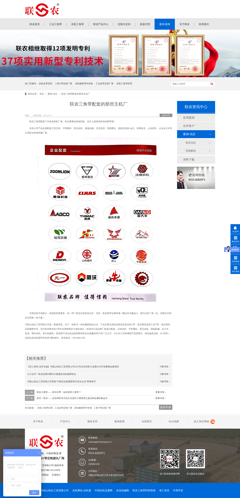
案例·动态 (53, 94)
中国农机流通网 (103, 490)
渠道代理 (145, 24)
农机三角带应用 (124, 83)
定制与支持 (124, 24)
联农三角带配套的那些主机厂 (75, 94)
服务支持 (92, 421)
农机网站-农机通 (81, 490)
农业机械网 (122, 490)
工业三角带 (55, 24)
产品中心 (65, 421)
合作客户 (189, 125)
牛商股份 (44, 475)
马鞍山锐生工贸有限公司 (55, 490)
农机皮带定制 (45, 83)
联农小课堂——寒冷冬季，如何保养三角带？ (59, 392)
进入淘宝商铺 (201, 421)
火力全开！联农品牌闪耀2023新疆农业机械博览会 (51, 374)
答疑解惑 (191, 150)
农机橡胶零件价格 (84, 83)
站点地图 (174, 421)
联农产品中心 (100, 24)
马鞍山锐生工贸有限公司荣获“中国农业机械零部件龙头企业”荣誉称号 (61, 381)
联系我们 (204, 24)
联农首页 (35, 24)
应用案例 (189, 117)
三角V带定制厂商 (63, 83)
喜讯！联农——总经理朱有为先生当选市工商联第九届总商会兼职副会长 (72, 398)
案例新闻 (119, 421)
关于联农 (184, 24)
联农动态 (191, 142)
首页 (42, 94)
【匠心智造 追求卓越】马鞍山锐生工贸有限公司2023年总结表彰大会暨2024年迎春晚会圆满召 (73, 366)
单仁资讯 (164, 490)
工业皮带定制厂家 (105, 83)
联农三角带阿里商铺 (144, 490)
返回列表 (166, 115)
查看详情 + (160, 392)
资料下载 (189, 159)
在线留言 (147, 421)
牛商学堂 (178, 490)
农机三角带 (77, 24)
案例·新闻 (164, 24)
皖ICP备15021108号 (50, 470)
